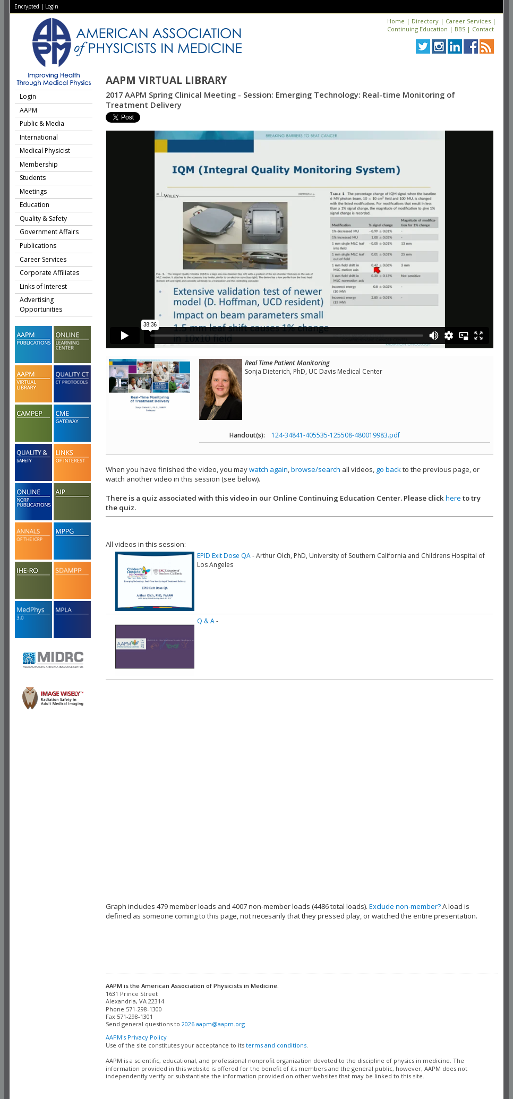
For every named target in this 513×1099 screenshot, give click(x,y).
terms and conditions (276, 1045)
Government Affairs (49, 231)
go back (388, 469)
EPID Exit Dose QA (224, 555)
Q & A (206, 620)
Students (33, 177)
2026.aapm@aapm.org (213, 1024)
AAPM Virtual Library (166, 80)
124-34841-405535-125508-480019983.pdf (335, 435)
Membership (39, 164)
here (453, 498)
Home (396, 21)
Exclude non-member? (405, 906)
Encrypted (26, 6)
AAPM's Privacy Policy (136, 1037)
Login (51, 6)
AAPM (28, 110)
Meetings (33, 191)
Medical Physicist (45, 150)
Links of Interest (43, 286)
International (39, 137)
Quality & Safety (43, 218)
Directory (425, 21)
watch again (268, 469)
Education (34, 204)
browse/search (315, 469)
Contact (483, 29)
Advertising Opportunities (41, 304)
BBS (460, 29)
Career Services (468, 21)
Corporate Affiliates (49, 272)
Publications (38, 245)
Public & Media (42, 123)
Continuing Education (417, 29)
